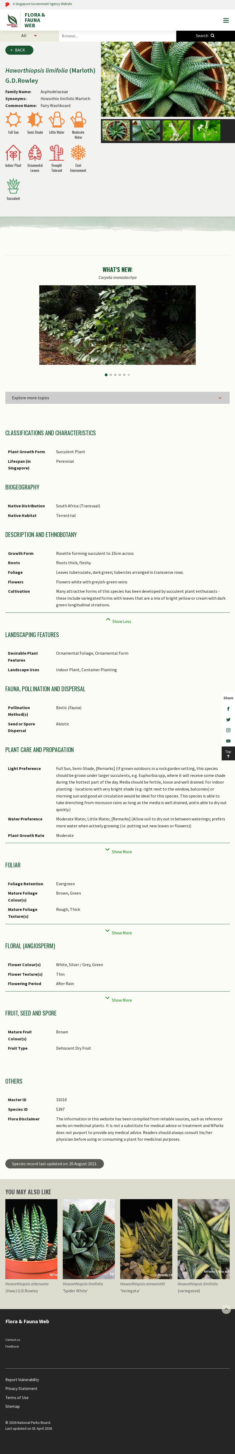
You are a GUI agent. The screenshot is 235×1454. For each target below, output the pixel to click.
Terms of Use (17, 1397)
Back (20, 50)
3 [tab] (115, 375)
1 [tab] (106, 374)
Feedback (12, 1346)
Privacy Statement (21, 1388)
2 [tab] (111, 375)
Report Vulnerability (22, 1379)
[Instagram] (228, 730)
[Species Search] (205, 36)
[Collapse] (117, 620)
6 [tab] (129, 374)
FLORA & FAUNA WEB (35, 20)
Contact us (12, 1340)
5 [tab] (124, 375)
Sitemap (12, 1406)
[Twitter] (228, 719)
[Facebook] (228, 709)
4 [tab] (120, 375)
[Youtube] (228, 741)
